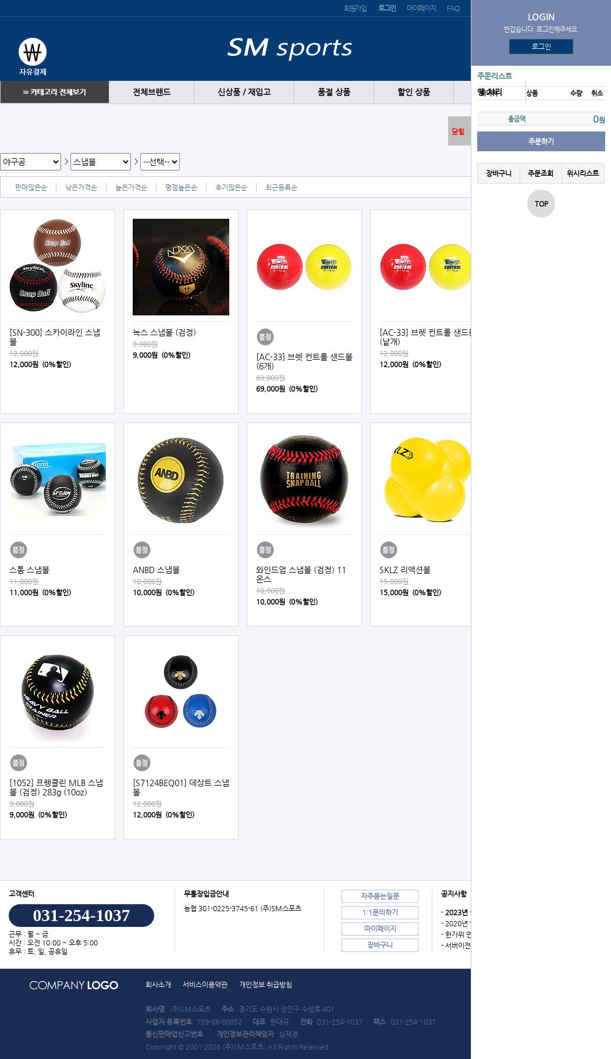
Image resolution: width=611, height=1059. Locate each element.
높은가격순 (131, 187)
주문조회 (540, 173)
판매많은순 (31, 187)
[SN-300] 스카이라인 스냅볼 (54, 337)
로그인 (541, 46)
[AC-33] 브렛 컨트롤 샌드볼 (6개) (304, 361)
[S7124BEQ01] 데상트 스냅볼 (181, 787)
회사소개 (158, 984)
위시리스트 (583, 173)
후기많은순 (231, 187)
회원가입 (355, 8)
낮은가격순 (81, 187)
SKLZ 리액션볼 (405, 569)
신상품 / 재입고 (244, 92)
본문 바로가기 (0, 0)
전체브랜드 (151, 92)
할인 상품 (413, 92)
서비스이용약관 (205, 984)
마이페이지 (421, 8)
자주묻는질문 (380, 896)
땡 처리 (489, 92)
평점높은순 (181, 187)
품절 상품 (334, 92)
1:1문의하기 (380, 912)
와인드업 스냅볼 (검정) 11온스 (301, 574)
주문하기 (541, 141)
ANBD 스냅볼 (156, 569)
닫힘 (458, 131)
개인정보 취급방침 (265, 984)
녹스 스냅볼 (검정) (164, 332)
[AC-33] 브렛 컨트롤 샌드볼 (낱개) (427, 337)
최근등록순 (281, 187)
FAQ (453, 8)
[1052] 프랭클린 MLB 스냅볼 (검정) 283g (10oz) (56, 787)
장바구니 (498, 173)
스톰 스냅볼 (29, 569)
